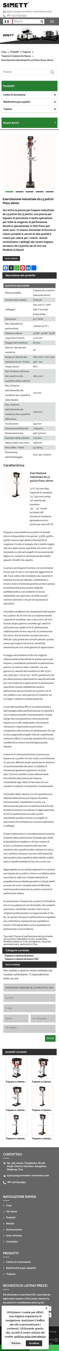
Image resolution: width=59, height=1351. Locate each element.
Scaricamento (14, 1229)
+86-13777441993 (16, 15)
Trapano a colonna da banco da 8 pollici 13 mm (17, 1081)
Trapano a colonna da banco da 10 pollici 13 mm (43, 1081)
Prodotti (14, 52)
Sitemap (51, 1331)
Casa (3, 52)
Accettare (34, 1343)
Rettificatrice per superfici (16, 102)
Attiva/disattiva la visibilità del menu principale (52, 21)
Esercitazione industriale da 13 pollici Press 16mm (27, 60)
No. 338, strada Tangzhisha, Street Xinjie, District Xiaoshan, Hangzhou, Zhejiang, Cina (27, 1166)
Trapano (26, 52)
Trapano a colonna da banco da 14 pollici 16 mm (17, 1110)
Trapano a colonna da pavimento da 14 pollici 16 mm (43, 1110)
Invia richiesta (11, 258)
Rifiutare (15, 1343)
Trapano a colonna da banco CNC (22, 959)
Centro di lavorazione (14, 94)
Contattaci (12, 1154)
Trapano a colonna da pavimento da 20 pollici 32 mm (43, 1138)
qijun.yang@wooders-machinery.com (29, 11)
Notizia (10, 1223)
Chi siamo (11, 1211)
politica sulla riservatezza (30, 1336)
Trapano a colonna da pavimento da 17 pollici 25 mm (17, 1138)
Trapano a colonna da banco (16, 56)
